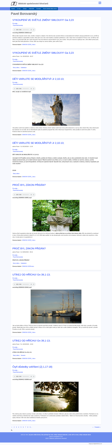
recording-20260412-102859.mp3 (22, 379)
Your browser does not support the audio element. (24, 30)
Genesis (23, 355)
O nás (19, 8)
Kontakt (38, 8)
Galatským (24, 67)
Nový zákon (16, 67)
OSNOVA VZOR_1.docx (28, 176)
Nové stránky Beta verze (50, 8)
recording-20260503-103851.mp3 (22, 197)
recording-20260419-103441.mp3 (22, 287)
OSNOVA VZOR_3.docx (28, 70)
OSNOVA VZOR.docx (28, 266)
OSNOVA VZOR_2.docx (28, 134)
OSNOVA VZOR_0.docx (28, 240)
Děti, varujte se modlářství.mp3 (21, 91)
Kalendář (31, 8)
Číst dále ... (15, 23)
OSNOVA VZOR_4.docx (28, 44)
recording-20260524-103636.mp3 (22, 32)
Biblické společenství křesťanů (33, 3)
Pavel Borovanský (18, 25)
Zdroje (24, 8)
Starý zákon (16, 173)
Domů (13, 8)
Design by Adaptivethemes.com (95, 443)
